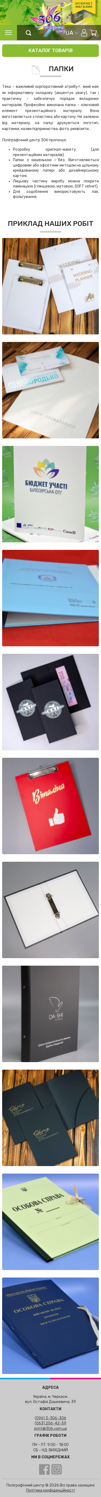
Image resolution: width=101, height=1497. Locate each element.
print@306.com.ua (50, 1428)
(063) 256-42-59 (50, 1423)
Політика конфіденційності (50, 1490)
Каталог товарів (51, 50)
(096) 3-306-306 (50, 1418)
